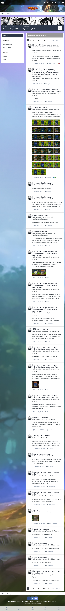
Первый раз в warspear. (41, 529)
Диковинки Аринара (39, 107)
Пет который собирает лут (42, 183)
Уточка (44, 456)
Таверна (56, 109)
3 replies (48, 342)
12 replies (48, 226)
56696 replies (52, 523)
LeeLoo (44, 78)
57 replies (49, 466)
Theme (31, 601)
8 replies (48, 177)
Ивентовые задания (39, 231)
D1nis (43, 545)
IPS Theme (11, 601)
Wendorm (44, 109)
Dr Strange (45, 50)
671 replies (49, 360)
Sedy (33, 50)
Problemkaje (45, 217)
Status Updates (7, 44)
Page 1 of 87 (55, 40)
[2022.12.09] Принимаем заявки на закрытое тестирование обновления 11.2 (45, 47)
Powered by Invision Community (32, 603)
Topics (5, 56)
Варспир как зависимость (41, 454)
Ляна (43, 331)
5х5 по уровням (42, 329)
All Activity (6, 35)
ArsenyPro (45, 531)
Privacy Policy (38, 601)
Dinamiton (45, 575)
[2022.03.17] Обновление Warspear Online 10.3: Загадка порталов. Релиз (45, 348)
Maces (44, 185)
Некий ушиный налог (40, 215)
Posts (4, 60)
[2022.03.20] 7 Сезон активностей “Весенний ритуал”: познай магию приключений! (44, 253)
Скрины (35, 510)
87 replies (48, 102)
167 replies (51, 486)
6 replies (48, 191)
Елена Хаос (45, 233)
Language (25, 601)
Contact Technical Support (50, 601)
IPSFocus (17, 601)
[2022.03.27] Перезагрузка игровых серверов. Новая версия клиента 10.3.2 (46, 90)
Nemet (44, 476)
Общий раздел (55, 545)
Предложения (56, 185)
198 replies (49, 278)
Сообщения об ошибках (40, 219)
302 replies (51, 63)
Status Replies (7, 47)
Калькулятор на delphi (40, 417)
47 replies (48, 537)
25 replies (47, 84)
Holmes (44, 93)
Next (44, 40)
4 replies (50, 430)
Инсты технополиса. (39, 543)
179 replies (49, 551)
